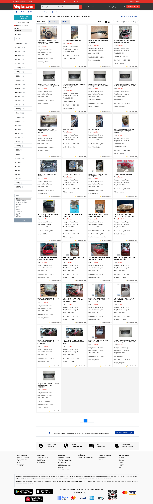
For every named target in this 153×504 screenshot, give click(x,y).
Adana (23, 210)
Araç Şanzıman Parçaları (64, 459)
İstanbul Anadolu (23, 202)
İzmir (23, 206)
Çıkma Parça (33, 12)
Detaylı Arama (89, 7)
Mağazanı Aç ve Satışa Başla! (86, 457)
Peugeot (45, 12)
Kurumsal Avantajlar (19, 1)
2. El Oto (39, 459)
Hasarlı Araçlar (41, 460)
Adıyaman (23, 211)
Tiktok (120, 465)
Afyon (23, 213)
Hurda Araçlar (41, 462)
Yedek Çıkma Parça (42, 457)
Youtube (121, 462)
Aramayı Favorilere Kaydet (129, 16)
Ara (23, 220)
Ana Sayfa (20, 12)
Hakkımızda (20, 465)
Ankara (23, 204)
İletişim (101, 459)
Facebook (121, 457)
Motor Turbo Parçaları (64, 469)
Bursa (23, 208)
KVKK (18, 462)
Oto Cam (60, 464)
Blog (30, 1)
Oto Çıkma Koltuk (62, 462)
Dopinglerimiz (102, 457)
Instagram (121, 460)
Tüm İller (23, 199)
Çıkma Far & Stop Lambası (65, 460)
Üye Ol (122, 7)
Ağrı (23, 215)
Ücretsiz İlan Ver (133, 7)
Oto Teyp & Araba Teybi (64, 465)
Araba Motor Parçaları (64, 457)
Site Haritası (20, 464)
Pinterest (121, 464)
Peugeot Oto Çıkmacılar (23, 17)
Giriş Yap (112, 7)
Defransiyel (61, 467)
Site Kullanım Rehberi (23, 457)
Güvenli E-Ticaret (134, 1)
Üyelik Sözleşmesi (22, 459)
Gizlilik (19, 460)
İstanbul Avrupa (23, 201)
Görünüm (101, 22)
